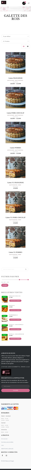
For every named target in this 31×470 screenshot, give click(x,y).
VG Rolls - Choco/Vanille (16, 324)
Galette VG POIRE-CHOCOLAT (15, 217)
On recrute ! (4, 439)
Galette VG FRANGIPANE (15, 182)
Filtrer (5, 285)
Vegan (19, 219)
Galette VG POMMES (15, 252)
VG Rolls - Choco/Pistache (16, 334)
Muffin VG (12, 305)
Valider (15, 390)
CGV (2, 445)
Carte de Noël (10, 80)
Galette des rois (19, 80)
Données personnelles (7, 442)
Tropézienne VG (13, 315)
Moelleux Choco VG (14, 296)
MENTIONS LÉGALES (7, 448)
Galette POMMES (15, 148)
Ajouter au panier (15, 300)
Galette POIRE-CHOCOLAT (15, 113)
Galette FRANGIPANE (15, 78)
